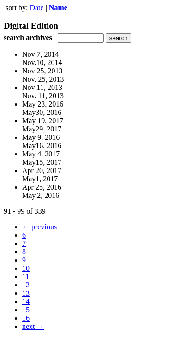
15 (26, 310)
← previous (39, 227)
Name (58, 8)
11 (25, 276)
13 (26, 293)
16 (26, 318)
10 (26, 268)
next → (33, 326)
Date (36, 8)
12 (26, 285)
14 (26, 301)
